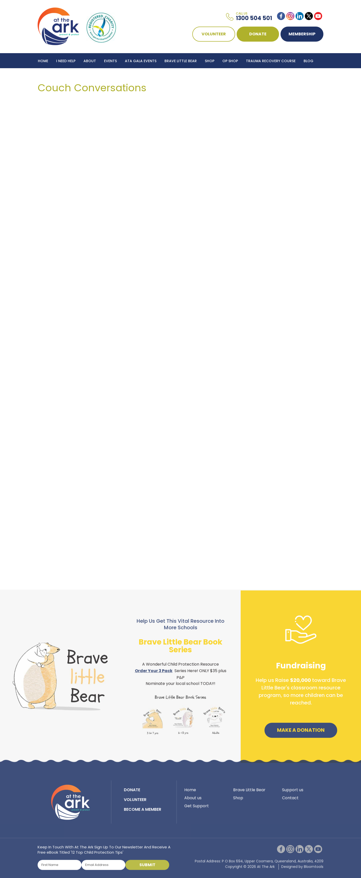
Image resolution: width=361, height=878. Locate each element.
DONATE (257, 34)
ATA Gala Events (140, 60)
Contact (290, 801)
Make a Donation (301, 732)
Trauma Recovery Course (271, 60)
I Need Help (65, 60)
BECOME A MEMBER (142, 812)
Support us (292, 793)
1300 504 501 (254, 17)
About (89, 60)
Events (110, 60)
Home (43, 60)
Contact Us (49, 75)
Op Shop (230, 60)
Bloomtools (313, 872)
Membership (302, 34)
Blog (308, 60)
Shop (209, 60)
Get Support (196, 809)
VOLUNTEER (214, 34)
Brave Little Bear (180, 60)
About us (193, 801)
